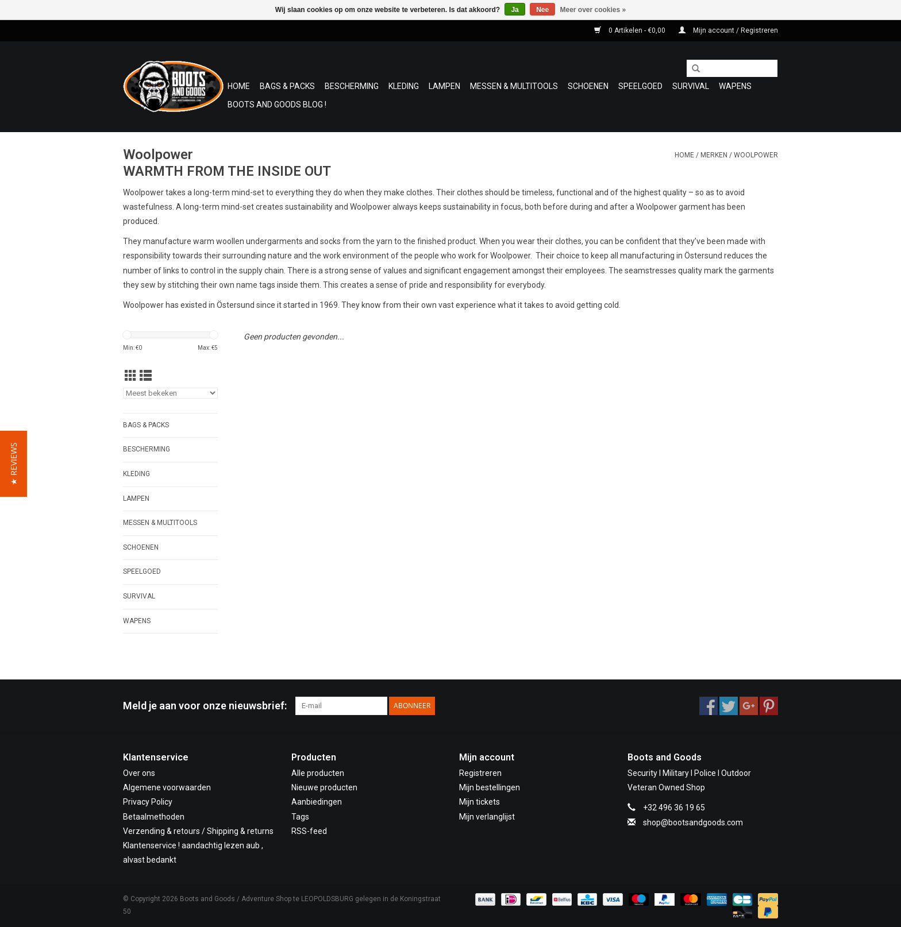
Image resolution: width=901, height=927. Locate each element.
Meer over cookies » (593, 10)
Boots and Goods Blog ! (277, 104)
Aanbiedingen (316, 801)
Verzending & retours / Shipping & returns (198, 831)
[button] (13, 464)
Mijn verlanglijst (487, 816)
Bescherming (352, 86)
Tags (300, 816)
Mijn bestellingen (489, 787)
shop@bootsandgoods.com (693, 822)
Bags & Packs (287, 86)
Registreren (480, 773)
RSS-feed (309, 831)
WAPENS (735, 86)
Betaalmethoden (153, 816)
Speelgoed (640, 86)
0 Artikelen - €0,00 (630, 30)
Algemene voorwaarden (167, 787)
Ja (514, 10)
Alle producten (317, 773)
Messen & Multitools (514, 86)
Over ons (139, 773)
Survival (690, 86)
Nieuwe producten (324, 787)
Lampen (444, 86)
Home (239, 86)
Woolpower (756, 155)
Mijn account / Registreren (728, 30)
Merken (713, 155)
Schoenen (588, 86)
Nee (542, 10)
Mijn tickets (479, 801)
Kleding (403, 86)
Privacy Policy (147, 801)
